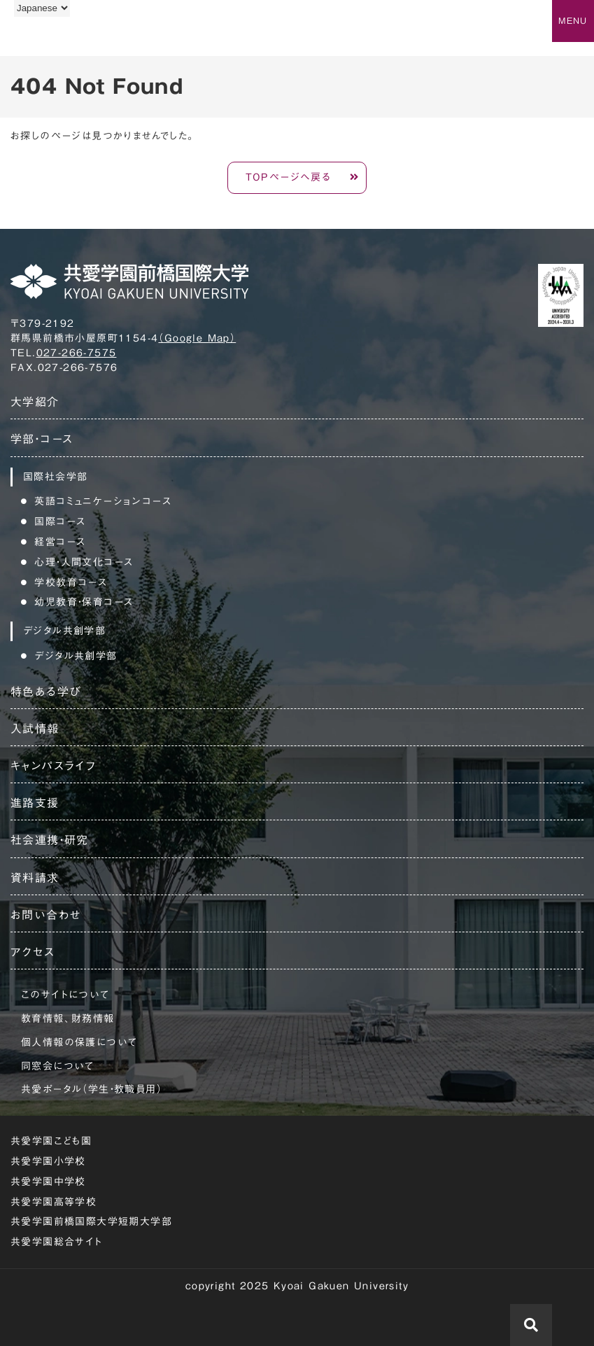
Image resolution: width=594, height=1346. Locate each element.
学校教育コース (70, 582)
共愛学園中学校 (48, 1181)
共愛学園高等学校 (53, 1202)
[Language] (42, 8)
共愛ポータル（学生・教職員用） (91, 1089)
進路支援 (34, 802)
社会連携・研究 (49, 840)
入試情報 (34, 728)
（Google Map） (197, 338)
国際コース (59, 521)
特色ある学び (45, 691)
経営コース (59, 542)
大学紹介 (34, 401)
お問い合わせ (45, 914)
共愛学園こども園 (51, 1141)
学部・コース (41, 438)
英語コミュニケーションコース (102, 501)
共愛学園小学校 (48, 1161)
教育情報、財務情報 (68, 1018)
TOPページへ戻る (289, 177)
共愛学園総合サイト (56, 1242)
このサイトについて (65, 995)
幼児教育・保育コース (83, 602)
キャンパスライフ (53, 765)
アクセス (32, 952)
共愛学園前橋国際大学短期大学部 (91, 1221)
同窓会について (57, 1066)
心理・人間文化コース (83, 562)
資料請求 (34, 877)
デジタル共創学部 (75, 656)
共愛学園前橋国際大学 (78, 37)
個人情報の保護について (79, 1042)
